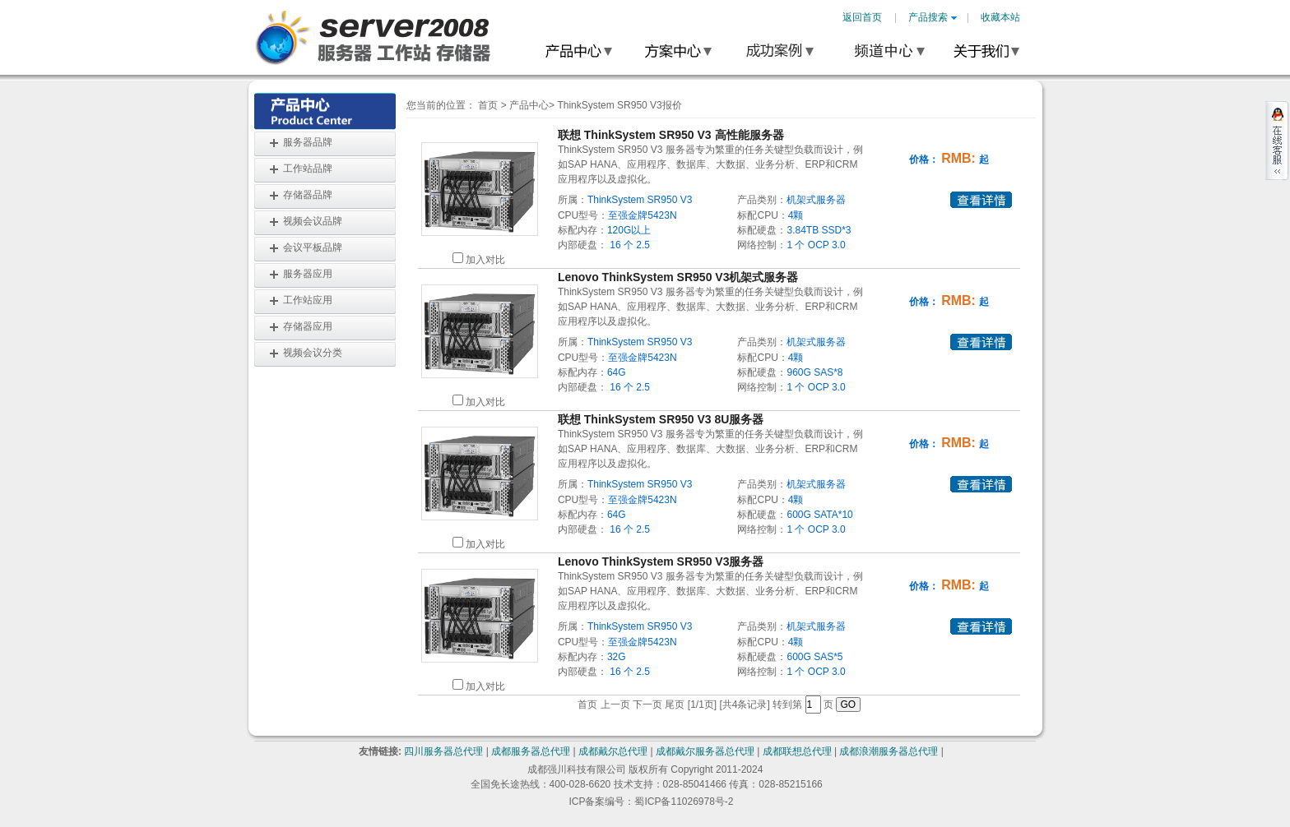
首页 (488, 105)
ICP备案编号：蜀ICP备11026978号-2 (650, 801)
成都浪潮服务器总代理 (888, 751)
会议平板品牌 (312, 247)
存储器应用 (307, 326)
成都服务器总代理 (530, 751)
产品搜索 (932, 17)
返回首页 (862, 17)
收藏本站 (1000, 17)
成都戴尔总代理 (612, 751)
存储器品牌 (307, 195)
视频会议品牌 (312, 221)
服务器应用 (307, 274)
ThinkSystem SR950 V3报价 (619, 105)
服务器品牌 (307, 142)
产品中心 (529, 105)
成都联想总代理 (797, 751)
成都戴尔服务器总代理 (705, 751)
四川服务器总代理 (443, 751)
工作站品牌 (307, 168)
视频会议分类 (312, 352)
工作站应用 (307, 300)
